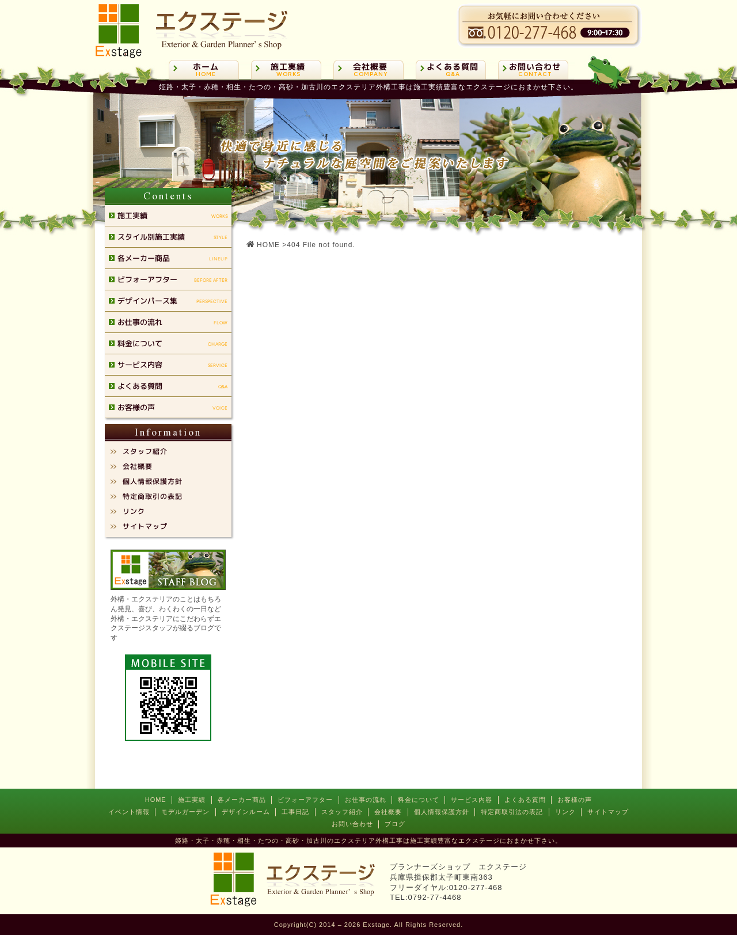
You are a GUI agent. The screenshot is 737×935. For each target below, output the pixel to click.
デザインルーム (246, 811)
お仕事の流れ (365, 799)
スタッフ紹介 (342, 811)
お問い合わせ (352, 823)
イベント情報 (129, 811)
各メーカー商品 (242, 799)
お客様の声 (574, 799)
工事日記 (295, 811)
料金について (418, 799)
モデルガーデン (185, 811)
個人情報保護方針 (441, 811)
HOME (155, 799)
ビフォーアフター (305, 799)
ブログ (395, 823)
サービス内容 (471, 799)
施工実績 (192, 799)
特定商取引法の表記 (512, 811)
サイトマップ (608, 811)
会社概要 (388, 811)
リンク (565, 811)
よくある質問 (525, 799)
